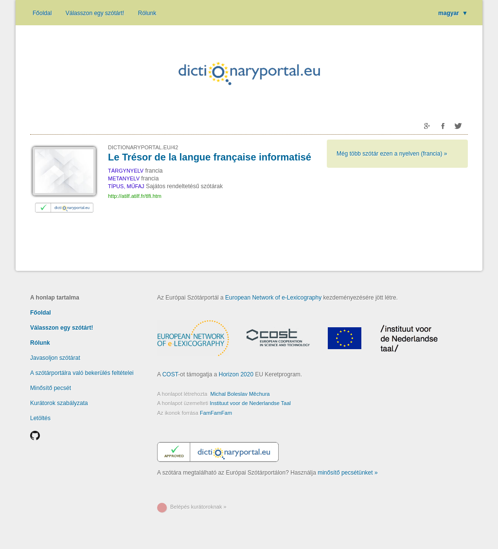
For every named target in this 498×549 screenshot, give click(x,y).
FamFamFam (216, 413)
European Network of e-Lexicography (273, 297)
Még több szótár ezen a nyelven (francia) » (392, 153)
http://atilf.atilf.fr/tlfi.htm (134, 196)
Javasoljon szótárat (55, 357)
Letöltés (40, 418)
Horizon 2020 (236, 374)
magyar (453, 13)
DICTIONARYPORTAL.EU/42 (143, 147)
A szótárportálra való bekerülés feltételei (82, 373)
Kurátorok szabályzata (59, 403)
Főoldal (42, 13)
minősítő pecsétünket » (347, 472)
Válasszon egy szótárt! (95, 13)
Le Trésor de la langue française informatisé (209, 157)
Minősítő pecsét (50, 388)
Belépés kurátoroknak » (198, 507)
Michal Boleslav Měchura (239, 394)
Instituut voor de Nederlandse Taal (250, 403)
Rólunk (147, 13)
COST (170, 374)
